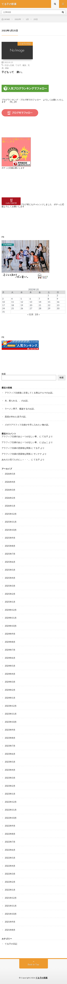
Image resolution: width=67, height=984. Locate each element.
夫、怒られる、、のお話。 (17, 400)
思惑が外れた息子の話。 (16, 416)
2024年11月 (11, 618)
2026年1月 (10, 506)
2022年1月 (10, 889)
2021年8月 (10, 930)
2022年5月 (10, 857)
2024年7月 (10, 650)
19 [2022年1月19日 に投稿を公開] (22, 305)
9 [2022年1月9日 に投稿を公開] (57, 298)
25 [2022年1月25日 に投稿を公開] (12, 308)
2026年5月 (10, 474)
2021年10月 (11, 914)
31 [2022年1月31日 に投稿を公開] (3, 311)
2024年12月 (11, 610)
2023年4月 (10, 770)
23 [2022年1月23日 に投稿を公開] (58, 305)
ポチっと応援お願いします (13, 168)
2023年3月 (10, 777)
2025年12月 (11, 514)
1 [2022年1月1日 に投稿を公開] (48, 295)
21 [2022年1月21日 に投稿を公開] (40, 305)
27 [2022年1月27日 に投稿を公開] (31, 308)
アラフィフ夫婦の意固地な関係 (16, 448)
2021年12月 (11, 898)
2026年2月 (10, 498)
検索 (4, 374)
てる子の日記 (25, 43)
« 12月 (30, 314)
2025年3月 (10, 586)
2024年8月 (10, 642)
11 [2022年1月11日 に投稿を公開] (12, 302)
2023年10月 (11, 722)
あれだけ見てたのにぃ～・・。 (16, 459)
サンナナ (38, 454)
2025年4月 (10, 578)
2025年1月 (10, 602)
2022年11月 (11, 809)
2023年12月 (11, 706)
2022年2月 (10, 882)
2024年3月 (10, 681)
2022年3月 (10, 873)
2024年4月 (10, 674)
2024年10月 (11, 626)
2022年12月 (11, 802)
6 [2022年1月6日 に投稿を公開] (30, 298)
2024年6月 (10, 658)
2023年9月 (10, 729)
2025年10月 (11, 530)
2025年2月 (10, 594)
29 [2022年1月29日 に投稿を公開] (49, 308)
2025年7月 (10, 554)
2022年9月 (10, 825)
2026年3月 (10, 490)
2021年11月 (11, 905)
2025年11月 (11, 522)
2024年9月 (10, 634)
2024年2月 (10, 690)
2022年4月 (10, 866)
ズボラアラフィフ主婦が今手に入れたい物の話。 (27, 424)
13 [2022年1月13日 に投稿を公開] (31, 302)
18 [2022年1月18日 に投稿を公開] (12, 305)
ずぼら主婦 (9, 65)
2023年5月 (10, 761)
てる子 (18, 65)
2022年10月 (11, 818)
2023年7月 (10, 745)
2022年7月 (10, 841)
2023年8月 (10, 738)
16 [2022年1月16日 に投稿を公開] (58, 302)
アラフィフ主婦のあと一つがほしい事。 (20, 436)
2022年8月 (10, 834)
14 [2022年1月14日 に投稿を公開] (40, 302)
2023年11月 (11, 713)
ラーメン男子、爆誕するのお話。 (20, 408)
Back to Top (33, 964)
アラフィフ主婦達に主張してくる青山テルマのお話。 (29, 392)
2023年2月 (10, 786)
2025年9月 (10, 538)
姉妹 (7, 68)
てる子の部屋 (42, 978)
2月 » (37, 314)
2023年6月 (10, 754)
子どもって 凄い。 (13, 71)
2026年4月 (10, 482)
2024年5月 (10, 666)
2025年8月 (10, 546)
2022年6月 (10, 850)
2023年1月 (10, 793)
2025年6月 (10, 562)
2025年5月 (10, 570)
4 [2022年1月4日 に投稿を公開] (12, 298)
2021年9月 (10, 921)
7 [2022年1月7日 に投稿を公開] (39, 298)
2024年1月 (10, 697)
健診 (24, 65)
